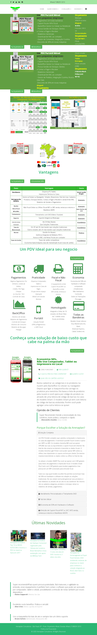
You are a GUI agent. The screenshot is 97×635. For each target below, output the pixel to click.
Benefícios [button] (36, 47)
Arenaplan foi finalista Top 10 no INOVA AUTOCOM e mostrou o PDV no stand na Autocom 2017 (18, 547)
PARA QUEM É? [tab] (62, 370)
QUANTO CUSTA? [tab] (77, 374)
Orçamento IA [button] (17, 47)
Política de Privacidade (48, 629)
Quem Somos (52, 9)
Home (42, 9)
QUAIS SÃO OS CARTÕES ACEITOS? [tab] (51, 378)
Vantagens (48, 172)
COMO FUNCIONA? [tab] (46, 370)
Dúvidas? (77, 9)
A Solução (66, 9)
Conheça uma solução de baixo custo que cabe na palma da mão (48, 339)
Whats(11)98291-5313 (57, 2)
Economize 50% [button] (38, 181)
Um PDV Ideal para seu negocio (48, 249)
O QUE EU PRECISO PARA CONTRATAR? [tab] (52, 374)
